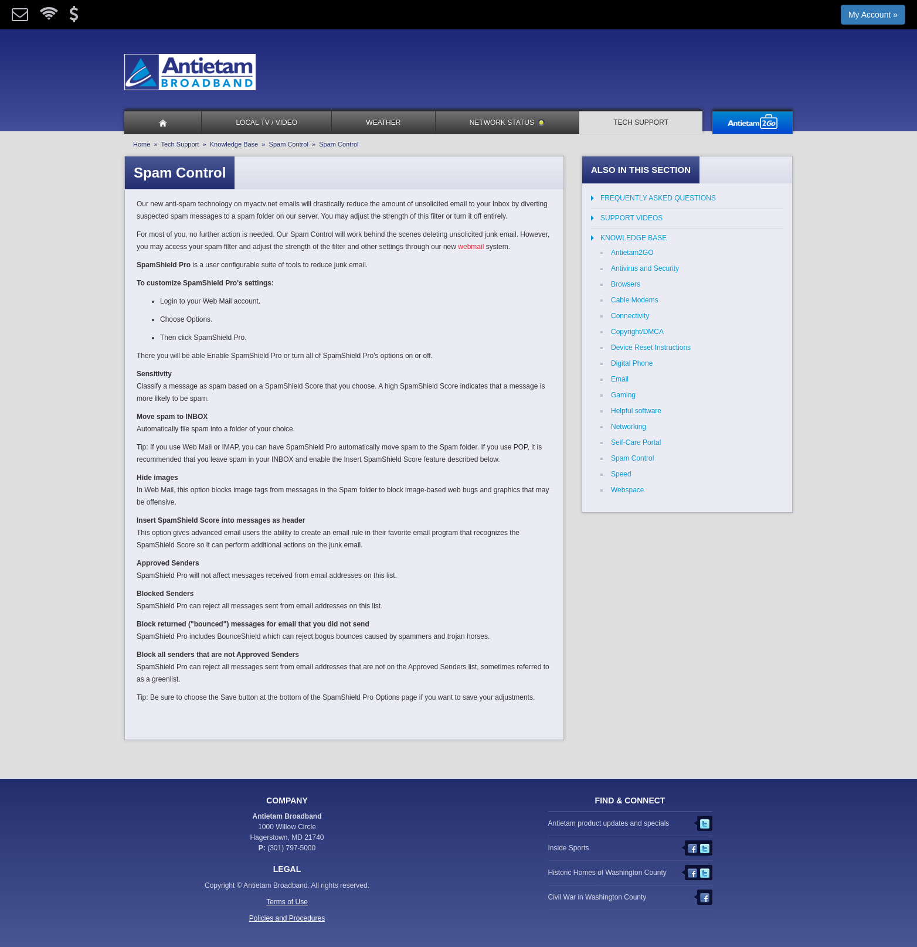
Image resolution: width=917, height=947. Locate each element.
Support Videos (631, 218)
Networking (628, 427)
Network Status (507, 122)
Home (141, 144)
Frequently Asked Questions (658, 198)
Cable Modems (634, 300)
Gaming (623, 395)
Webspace (627, 490)
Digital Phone (632, 363)
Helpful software (636, 411)
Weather (383, 122)
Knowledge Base (234, 144)
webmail (471, 247)
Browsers (625, 284)
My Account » (873, 14)
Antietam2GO (632, 252)
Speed (621, 474)
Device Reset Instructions (651, 347)
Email (620, 379)
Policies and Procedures (287, 918)
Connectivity (630, 316)
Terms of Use (287, 902)
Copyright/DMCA (637, 332)
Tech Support (640, 122)
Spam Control (288, 144)
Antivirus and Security (645, 268)
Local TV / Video (266, 122)
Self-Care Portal (636, 442)
